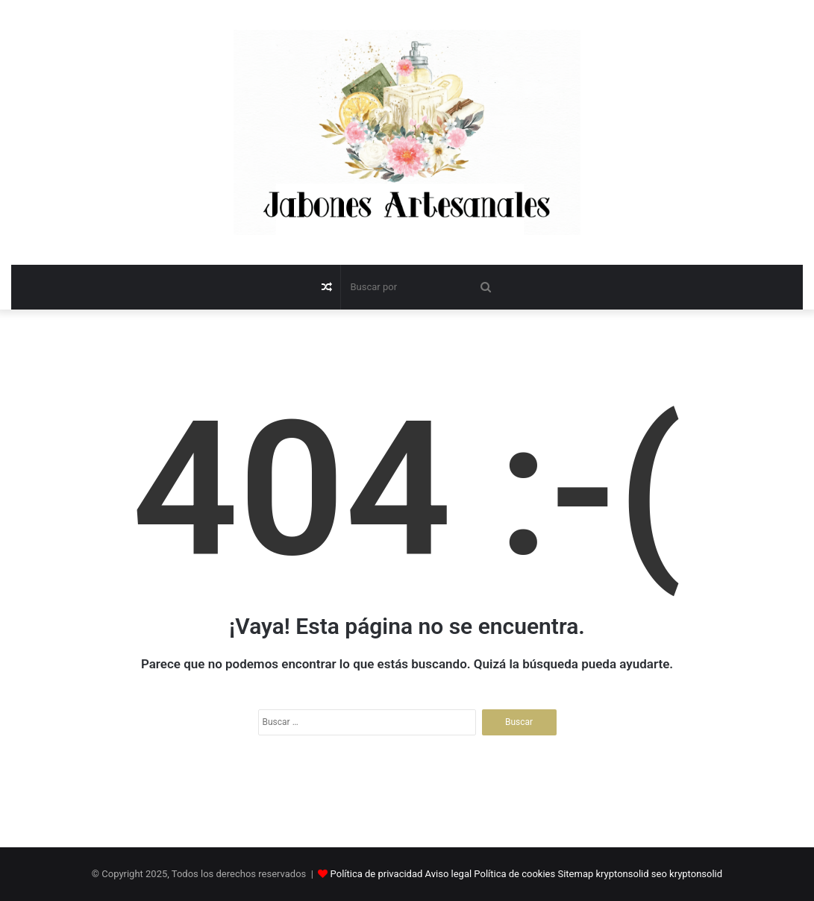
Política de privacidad (377, 873)
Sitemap (575, 873)
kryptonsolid (622, 873)
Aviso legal (448, 873)
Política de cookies (514, 873)
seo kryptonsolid (686, 873)
